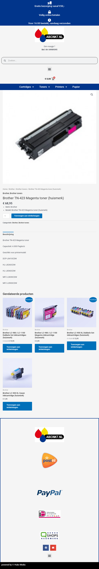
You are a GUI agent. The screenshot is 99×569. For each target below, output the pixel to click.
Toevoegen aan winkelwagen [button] (13, 348)
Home (5, 189)
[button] (49, 69)
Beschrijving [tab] (8, 234)
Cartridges (26, 86)
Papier (76, 86)
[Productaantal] (6, 216)
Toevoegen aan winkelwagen (26, 216)
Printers (61, 86)
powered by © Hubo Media (13, 564)
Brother (12, 189)
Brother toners (21, 189)
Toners (44, 86)
